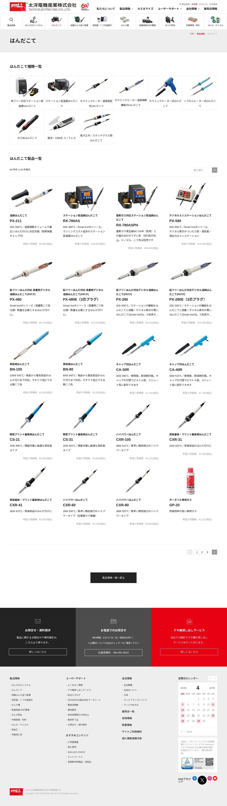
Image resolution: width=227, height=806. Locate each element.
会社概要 (128, 685)
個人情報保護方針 (132, 738)
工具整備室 (73, 742)
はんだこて (17, 690)
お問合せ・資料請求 (77, 725)
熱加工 (15, 729)
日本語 (194, 4)
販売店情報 (210, 8)
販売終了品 (73, 720)
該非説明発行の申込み (78, 715)
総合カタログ (74, 695)
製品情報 (201, 34)
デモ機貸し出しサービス (79, 690)
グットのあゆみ (131, 705)
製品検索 (184, 4)
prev (210, 678)
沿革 (126, 695)
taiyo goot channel (76, 752)
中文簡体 (213, 4)
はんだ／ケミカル (20, 725)
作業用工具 (17, 734)
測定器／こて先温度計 (22, 700)
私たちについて (106, 8)
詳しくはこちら (37, 651)
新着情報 (127, 725)
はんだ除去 (17, 715)
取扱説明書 (73, 705)
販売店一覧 (128, 711)
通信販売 (72, 710)
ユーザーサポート (76, 678)
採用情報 (127, 718)
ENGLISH (203, 4)
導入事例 (72, 747)
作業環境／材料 (19, 720)
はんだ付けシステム (21, 685)
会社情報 (127, 678)
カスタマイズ (145, 8)
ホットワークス (75, 757)
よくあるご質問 (75, 685)
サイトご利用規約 (132, 731)
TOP (192, 34)
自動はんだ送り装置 (21, 695)
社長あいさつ (130, 690)
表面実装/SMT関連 (20, 710)
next (215, 678)
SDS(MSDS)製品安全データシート (84, 700)
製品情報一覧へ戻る (113, 577)
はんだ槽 (16, 705)
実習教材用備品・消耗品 (79, 762)
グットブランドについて (135, 700)
